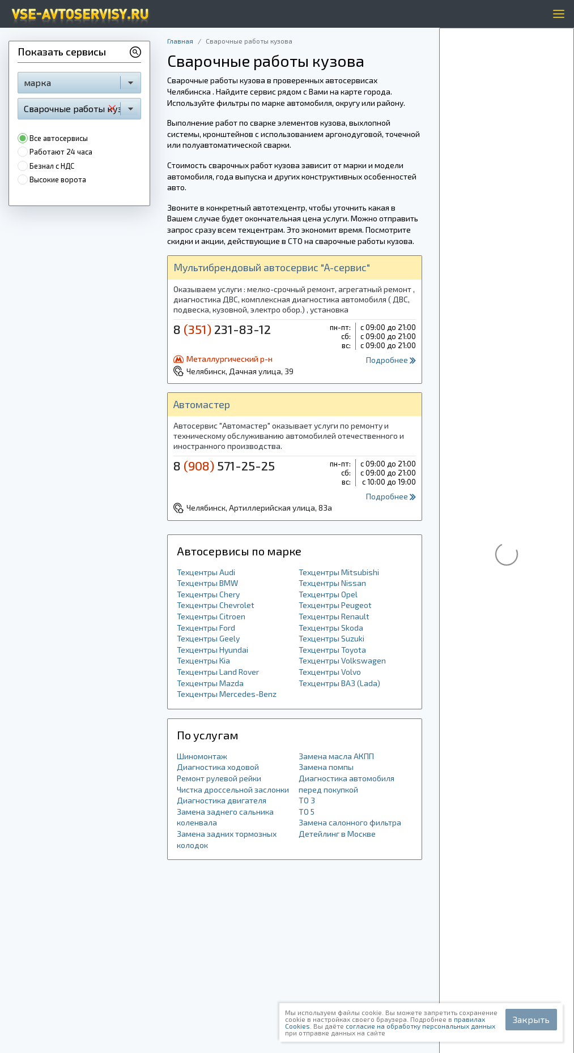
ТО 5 (306, 811)
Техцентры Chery (208, 594)
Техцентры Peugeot (335, 605)
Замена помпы (326, 767)
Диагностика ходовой (218, 767)
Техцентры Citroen (211, 616)
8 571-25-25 (224, 465)
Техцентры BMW (207, 583)
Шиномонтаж (202, 756)
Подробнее (391, 360)
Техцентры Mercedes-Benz (227, 694)
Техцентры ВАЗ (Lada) (339, 683)
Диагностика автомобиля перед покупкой (346, 783)
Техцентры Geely (208, 638)
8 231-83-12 (222, 329)
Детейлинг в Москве (337, 833)
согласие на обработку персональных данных (420, 1026)
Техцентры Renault (334, 616)
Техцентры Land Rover (218, 672)
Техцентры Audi (206, 572)
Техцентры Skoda (331, 627)
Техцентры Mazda (210, 683)
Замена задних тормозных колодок (227, 839)
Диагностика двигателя (221, 800)
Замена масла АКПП (336, 756)
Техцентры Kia (203, 660)
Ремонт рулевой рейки (219, 778)
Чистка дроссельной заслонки (233, 789)
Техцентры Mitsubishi (339, 572)
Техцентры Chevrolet (215, 605)
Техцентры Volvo (330, 672)
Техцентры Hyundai (212, 649)
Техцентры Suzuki (331, 638)
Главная (180, 41)
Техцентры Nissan (332, 583)
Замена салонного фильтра (350, 822)
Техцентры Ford (206, 627)
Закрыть (531, 1019)
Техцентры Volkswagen (342, 660)
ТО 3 (307, 800)
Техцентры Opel (328, 594)
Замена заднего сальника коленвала (225, 817)
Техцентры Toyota (332, 649)
